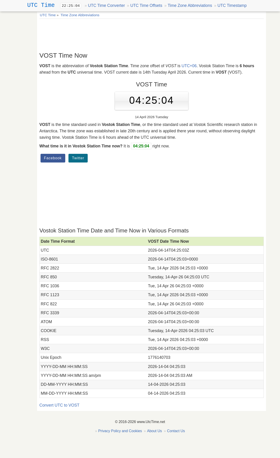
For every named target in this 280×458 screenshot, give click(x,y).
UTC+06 (189, 66)
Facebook (53, 158)
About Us (154, 431)
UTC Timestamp (232, 5)
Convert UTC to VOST (59, 405)
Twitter (78, 158)
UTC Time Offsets (146, 5)
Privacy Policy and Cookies (120, 431)
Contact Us (176, 431)
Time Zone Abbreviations (190, 5)
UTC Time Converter (106, 5)
